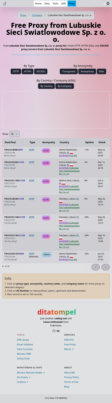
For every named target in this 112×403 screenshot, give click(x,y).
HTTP (16, 71)
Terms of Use (71, 382)
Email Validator (25, 344)
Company (37, 15)
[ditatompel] (4, 3)
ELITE (46, 150)
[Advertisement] (56, 110)
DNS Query (23, 339)
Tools (55, 3)
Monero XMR (24, 353)
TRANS (46, 254)
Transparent (68, 71)
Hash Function (25, 349)
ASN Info (69, 339)
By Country (46, 86)
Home (38, 3)
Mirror (67, 349)
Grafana (21, 382)
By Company (64, 86)
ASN (63, 3)
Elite (101, 71)
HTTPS (27, 71)
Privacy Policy (71, 377)
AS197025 (64, 155)
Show (5, 134)
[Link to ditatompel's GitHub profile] (53, 331)
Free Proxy (70, 344)
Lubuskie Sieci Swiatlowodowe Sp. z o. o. (69, 171)
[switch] (106, 3)
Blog (66, 386)
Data (47, 3)
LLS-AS (73, 155)
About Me (69, 372)
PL (68, 152)
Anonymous (87, 71)
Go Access (22, 377)
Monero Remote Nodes (29, 372)
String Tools (23, 358)
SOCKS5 (40, 71)
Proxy (72, 3)
